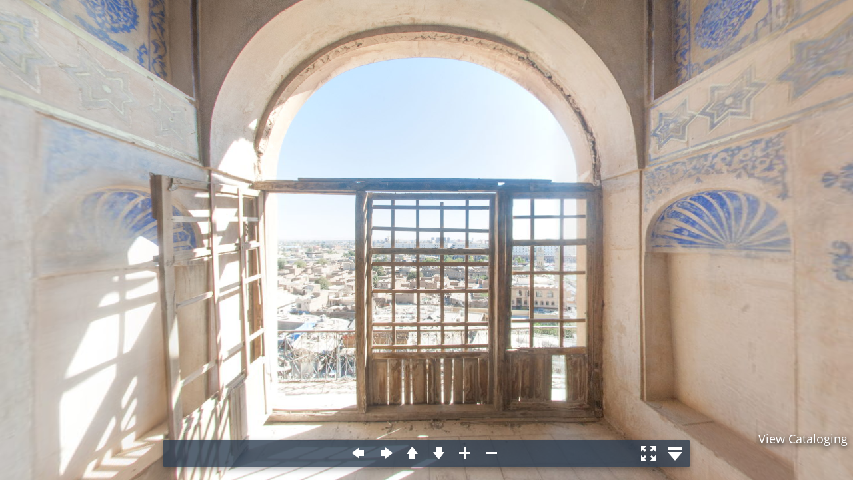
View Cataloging (803, 439)
